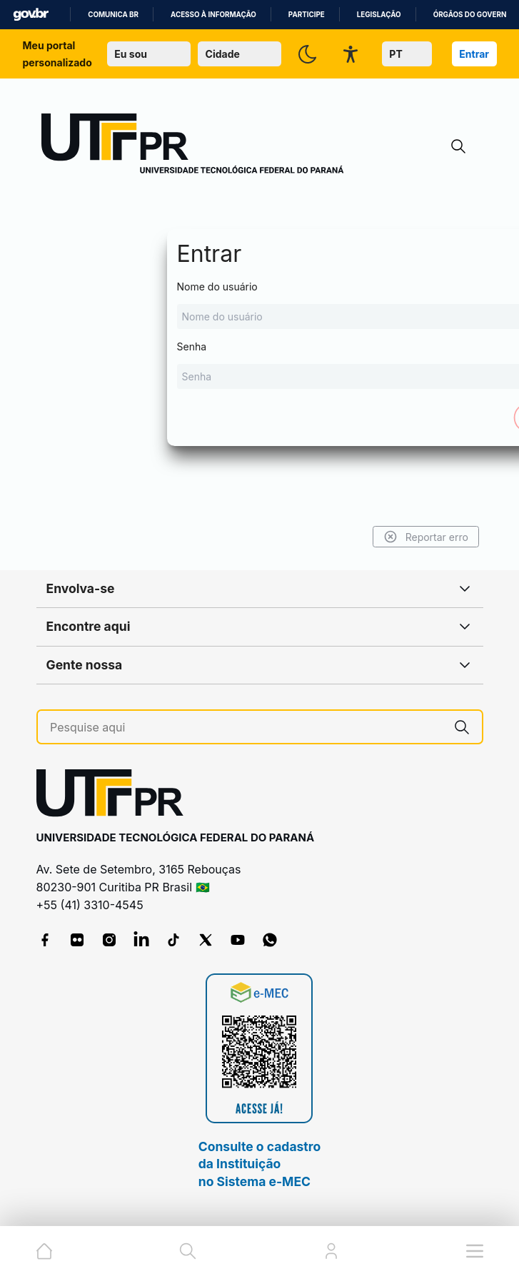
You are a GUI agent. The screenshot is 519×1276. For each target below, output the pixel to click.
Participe (306, 15)
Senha (259, 364)
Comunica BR (113, 15)
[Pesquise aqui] (246, 727)
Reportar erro (425, 537)
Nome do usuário (259, 304)
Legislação (379, 15)
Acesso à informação (213, 15)
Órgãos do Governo (472, 15)
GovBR (31, 14)
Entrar (474, 54)
